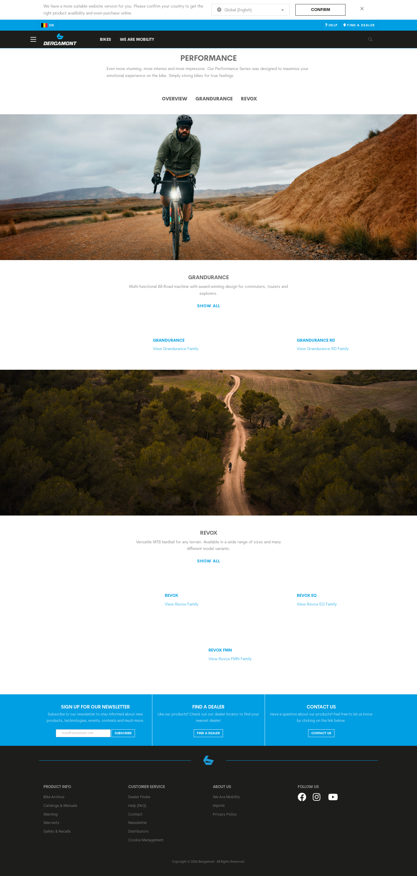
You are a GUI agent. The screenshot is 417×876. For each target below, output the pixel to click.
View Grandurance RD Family (336, 344)
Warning (50, 814)
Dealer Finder (139, 796)
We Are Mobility (137, 39)
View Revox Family (181, 599)
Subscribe (123, 733)
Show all (208, 305)
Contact (135, 814)
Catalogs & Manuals (60, 805)
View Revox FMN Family (248, 654)
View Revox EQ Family (336, 599)
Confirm (320, 9)
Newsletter (137, 822)
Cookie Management (146, 840)
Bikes (105, 39)
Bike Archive (53, 796)
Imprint (219, 805)
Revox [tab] (249, 99)
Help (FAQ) (137, 805)
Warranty (51, 822)
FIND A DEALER (208, 733)
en (47, 25)
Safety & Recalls (57, 831)
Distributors (138, 831)
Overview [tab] (174, 99)
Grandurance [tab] (214, 99)
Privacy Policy (225, 814)
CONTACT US (321, 733)
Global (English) (249, 9)
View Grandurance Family (175, 344)
